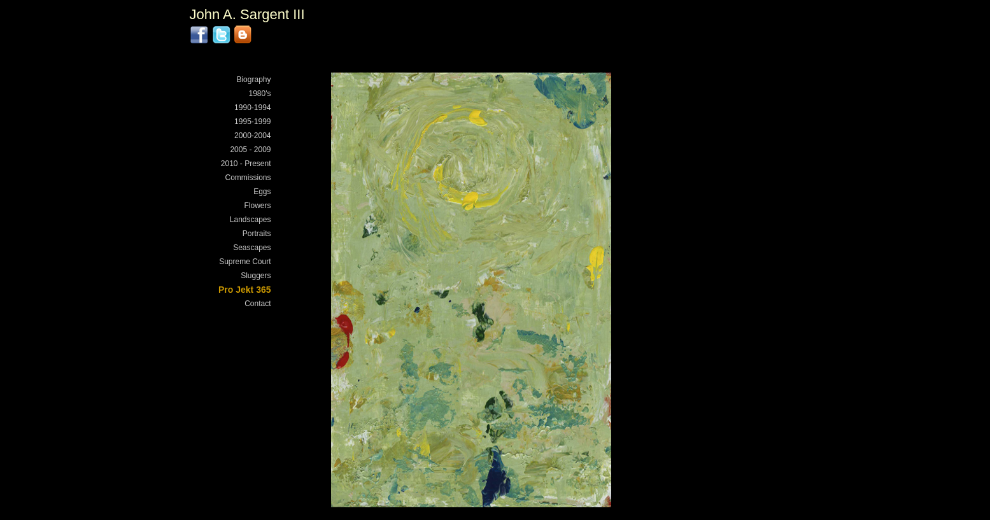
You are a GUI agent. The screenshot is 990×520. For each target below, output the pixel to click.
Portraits (257, 233)
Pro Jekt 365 (244, 290)
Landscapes (250, 219)
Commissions (248, 177)
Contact (257, 303)
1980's (260, 93)
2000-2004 (252, 135)
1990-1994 (252, 107)
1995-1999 (252, 121)
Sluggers (256, 275)
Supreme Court (245, 261)
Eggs (262, 191)
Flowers (257, 205)
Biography (253, 79)
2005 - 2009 (250, 149)
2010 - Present (246, 163)
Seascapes (252, 247)
